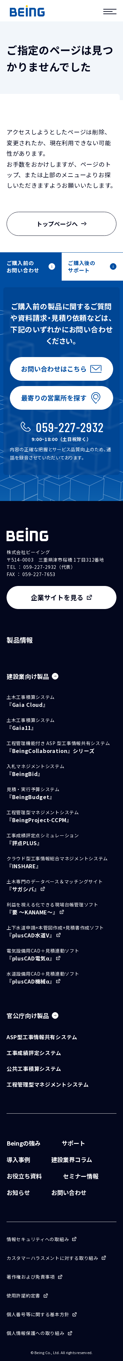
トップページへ (61, 223)
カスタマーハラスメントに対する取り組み (52, 1258)
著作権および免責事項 (31, 1276)
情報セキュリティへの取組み (38, 1239)
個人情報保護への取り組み (36, 1333)
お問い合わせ (69, 1192)
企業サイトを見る (57, 597)
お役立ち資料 (24, 1176)
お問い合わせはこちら (54, 369)
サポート (73, 1143)
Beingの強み (24, 1143)
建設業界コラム (71, 1159)
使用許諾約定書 (23, 1295)
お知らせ (18, 1192)
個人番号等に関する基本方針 (38, 1314)
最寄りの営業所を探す (54, 398)
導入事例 (18, 1159)
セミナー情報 (80, 1176)
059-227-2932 (70, 426)
